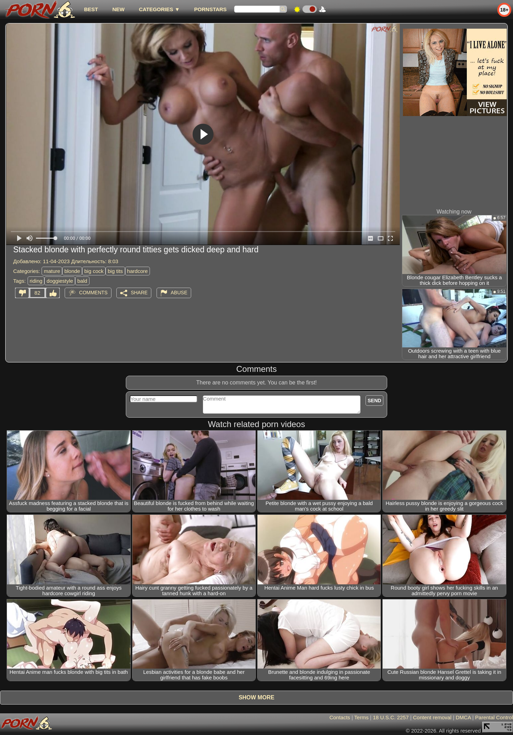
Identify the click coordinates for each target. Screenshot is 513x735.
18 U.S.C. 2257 (391, 717)
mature (52, 271)
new (118, 9)
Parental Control (494, 717)
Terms (361, 717)
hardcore (137, 271)
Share (139, 292)
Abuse (179, 292)
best (91, 9)
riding (36, 281)
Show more (256, 697)
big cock (93, 271)
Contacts (340, 717)
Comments (93, 292)
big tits (115, 271)
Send (374, 400)
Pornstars (210, 9)
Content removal (432, 717)
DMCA (463, 717)
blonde (72, 271)
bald (82, 281)
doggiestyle (59, 281)
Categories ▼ (159, 9)
